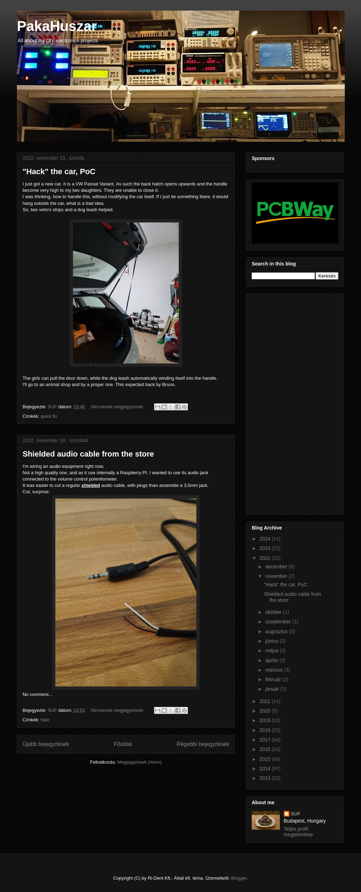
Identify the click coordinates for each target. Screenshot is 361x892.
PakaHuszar (57, 26)
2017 (265, 740)
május (272, 650)
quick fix (49, 416)
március (274, 670)
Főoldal (123, 744)
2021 (265, 701)
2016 (265, 749)
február (273, 679)
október (274, 612)
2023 (265, 548)
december (276, 566)
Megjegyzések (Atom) (139, 762)
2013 (265, 778)
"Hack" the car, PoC (59, 171)
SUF (296, 814)
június (272, 641)
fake (45, 719)
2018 (265, 730)
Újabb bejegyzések (46, 744)
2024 (265, 539)
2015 (265, 759)
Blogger (238, 878)
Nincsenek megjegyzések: (118, 406)
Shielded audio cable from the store (88, 454)
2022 (265, 558)
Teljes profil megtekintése (298, 831)
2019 (265, 720)
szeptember (278, 621)
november (276, 576)
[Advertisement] (280, 402)
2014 (265, 768)
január (272, 689)
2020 (265, 711)
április (272, 660)
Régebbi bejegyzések (203, 744)
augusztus (277, 631)
